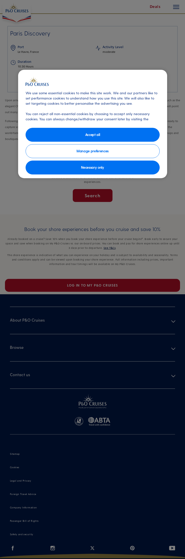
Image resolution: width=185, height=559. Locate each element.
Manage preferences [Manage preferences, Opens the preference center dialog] (92, 151)
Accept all (92, 134)
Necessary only (92, 167)
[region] (92, 124)
